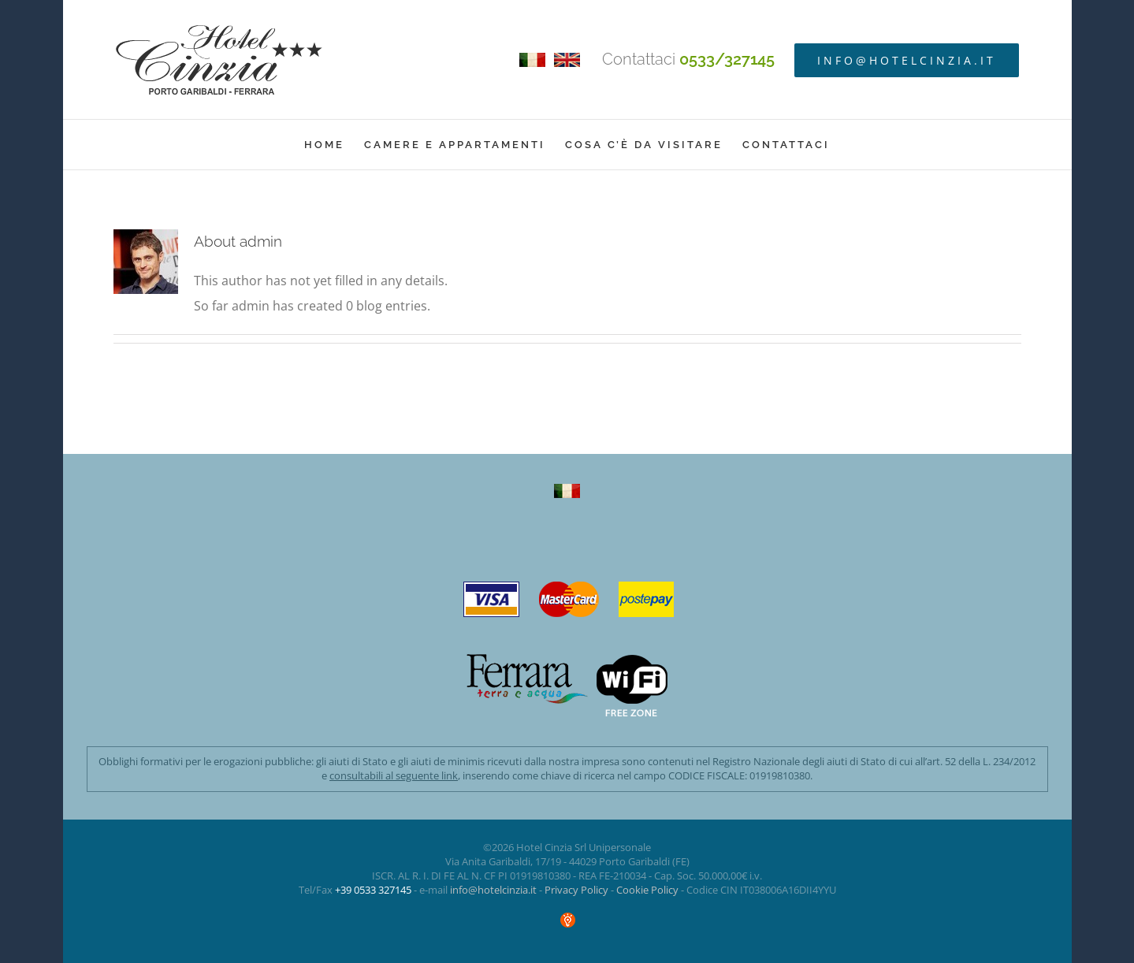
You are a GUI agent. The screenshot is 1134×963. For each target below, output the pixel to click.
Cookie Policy (647, 890)
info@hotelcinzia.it (493, 890)
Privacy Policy (576, 890)
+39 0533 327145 (373, 890)
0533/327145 (727, 59)
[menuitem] (334, 144)
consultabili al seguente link (393, 775)
